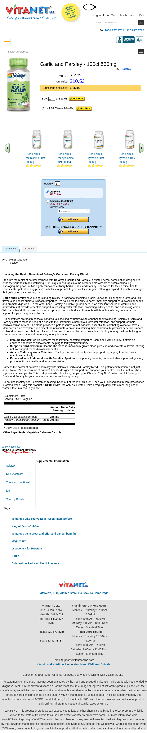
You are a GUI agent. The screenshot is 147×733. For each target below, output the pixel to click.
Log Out (110, 15)
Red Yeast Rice (14, 474)
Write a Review (11, 446)
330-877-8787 (54, 640)
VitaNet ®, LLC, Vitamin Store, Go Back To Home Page (73, 593)
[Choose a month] (74, 211)
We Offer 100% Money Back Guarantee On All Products (71, 12)
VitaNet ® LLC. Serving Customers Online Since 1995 (31, 12)
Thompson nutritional (17, 482)
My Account (127, 15)
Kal (8, 490)
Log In (97, 15)
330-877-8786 (56, 631)
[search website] (75, 51)
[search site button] (141, 51)
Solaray (10, 465)
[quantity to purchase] (51, 99)
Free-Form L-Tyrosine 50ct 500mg (96, 157)
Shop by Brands (16, 499)
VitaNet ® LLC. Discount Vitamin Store (73, 584)
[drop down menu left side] (7, 41)
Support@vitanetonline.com (77, 660)
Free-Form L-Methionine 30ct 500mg (35, 157)
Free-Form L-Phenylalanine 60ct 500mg (65, 157)
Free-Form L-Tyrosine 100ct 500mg (127, 157)
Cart (141, 15)
